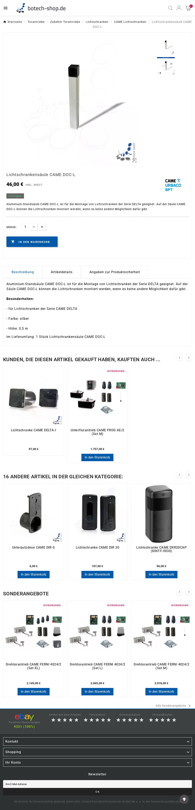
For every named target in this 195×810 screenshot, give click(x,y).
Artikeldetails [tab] (62, 272)
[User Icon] (179, 8)
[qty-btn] (42, 226)
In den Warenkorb (97, 457)
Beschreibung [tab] (23, 272)
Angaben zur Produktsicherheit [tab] (114, 272)
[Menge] (25, 227)
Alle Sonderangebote (174, 705)
